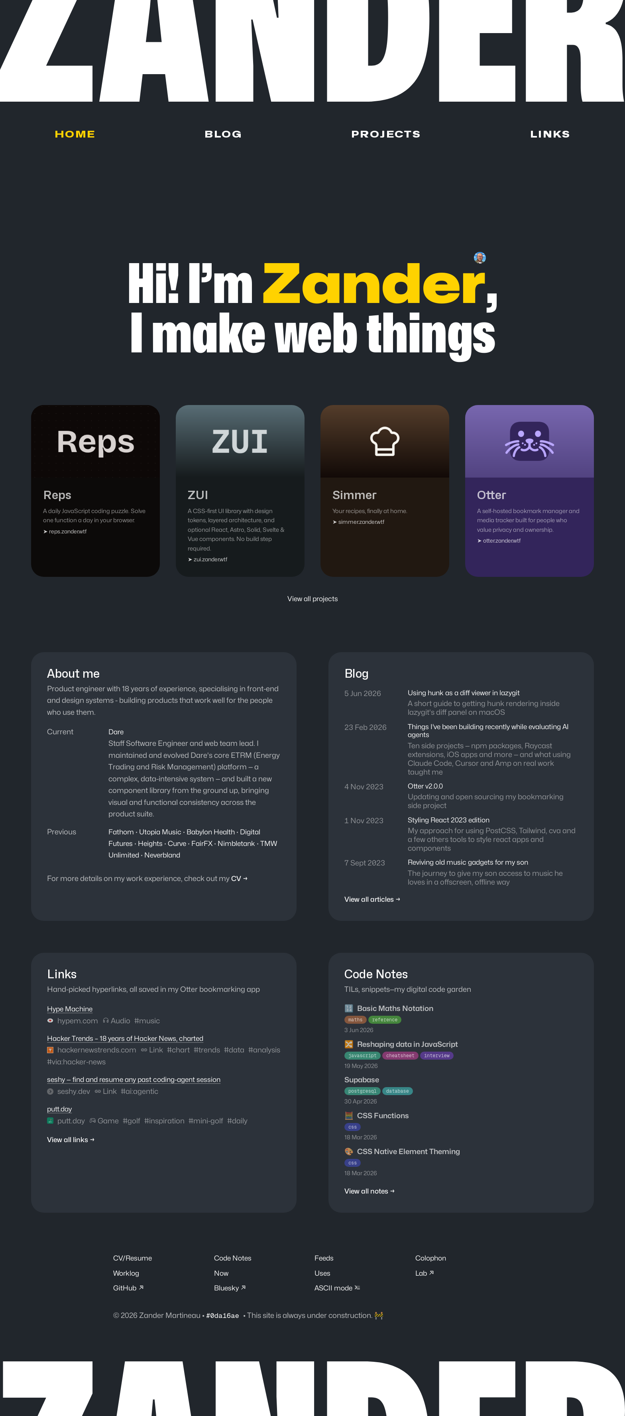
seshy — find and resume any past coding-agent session (139, 1086)
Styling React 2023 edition (451, 824)
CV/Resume (134, 1265)
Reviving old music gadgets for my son (472, 867)
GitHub (129, 1296)
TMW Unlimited (134, 856)
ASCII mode (339, 1296)
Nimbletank (244, 845)
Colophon (432, 1265)
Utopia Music (163, 833)
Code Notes (234, 1265)
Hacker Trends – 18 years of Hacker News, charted (131, 1044)
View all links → (73, 1146)
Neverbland (185, 856)
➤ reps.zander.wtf (65, 532)
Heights (153, 845)
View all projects (312, 600)
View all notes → (371, 1198)
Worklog (127, 1281)
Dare (116, 733)
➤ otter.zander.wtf (500, 542)
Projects (385, 135)
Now (222, 1281)
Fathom (122, 833)
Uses (322, 1281)
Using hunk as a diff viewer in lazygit (467, 694)
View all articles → (374, 905)
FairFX (208, 845)
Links (550, 135)
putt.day (61, 1115)
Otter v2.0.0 (427, 790)
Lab (426, 1281)
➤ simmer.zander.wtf (359, 523)
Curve (181, 845)
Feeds (324, 1265)
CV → (240, 880)
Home (74, 135)
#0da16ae (226, 1324)
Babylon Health (217, 833)
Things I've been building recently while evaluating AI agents (490, 734)
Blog (221, 135)
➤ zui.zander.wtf (208, 561)
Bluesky (231, 1296)
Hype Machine (71, 1015)
